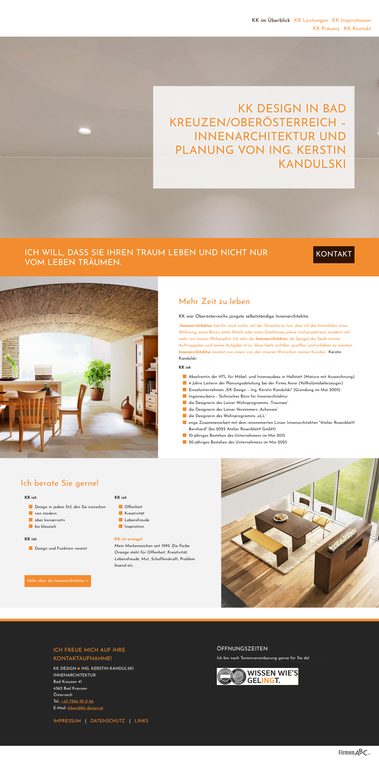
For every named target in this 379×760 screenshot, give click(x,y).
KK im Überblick (271, 20)
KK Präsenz (326, 28)
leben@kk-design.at (85, 708)
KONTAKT (334, 265)
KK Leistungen (311, 20)
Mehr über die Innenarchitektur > (57, 592)
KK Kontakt (357, 28)
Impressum (67, 721)
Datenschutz (107, 721)
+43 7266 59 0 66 (77, 701)
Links (141, 721)
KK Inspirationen (351, 20)
